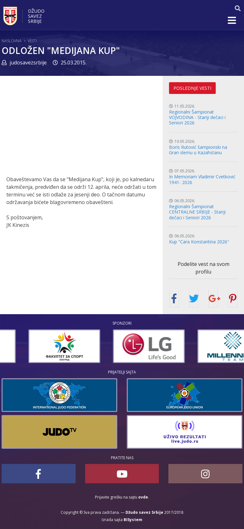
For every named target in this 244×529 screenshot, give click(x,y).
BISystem (133, 519)
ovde (143, 497)
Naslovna (12, 40)
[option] (37, 346)
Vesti (32, 40)
